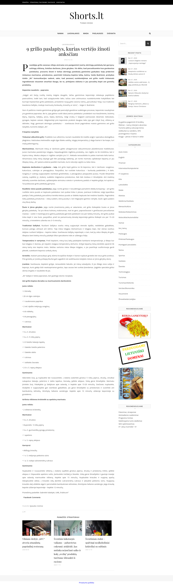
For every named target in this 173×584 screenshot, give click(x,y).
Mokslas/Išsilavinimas (127, 212)
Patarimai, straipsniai (127, 412)
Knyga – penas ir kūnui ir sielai (131, 136)
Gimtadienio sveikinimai (128, 415)
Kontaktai (60, 2)
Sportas (122, 255)
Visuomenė (123, 293)
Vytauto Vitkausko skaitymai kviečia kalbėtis (138, 94)
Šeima (121, 250)
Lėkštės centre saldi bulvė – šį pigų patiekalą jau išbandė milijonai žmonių (138, 83)
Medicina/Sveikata (126, 201)
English (122, 157)
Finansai (122, 163)
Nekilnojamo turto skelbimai (130, 421)
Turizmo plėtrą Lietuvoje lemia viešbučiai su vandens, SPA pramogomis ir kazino (131, 131)
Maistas (122, 195)
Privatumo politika (86, 582)
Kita (120, 179)
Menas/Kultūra (125, 206)
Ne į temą (123, 228)
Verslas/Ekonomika (126, 288)
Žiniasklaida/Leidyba (127, 299)
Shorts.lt (86, 15)
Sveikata (111, 33)
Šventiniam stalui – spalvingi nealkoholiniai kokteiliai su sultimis (97, 543)
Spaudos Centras (36, 506)
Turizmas (122, 277)
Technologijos (124, 272)
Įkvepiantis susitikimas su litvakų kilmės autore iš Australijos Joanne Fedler (137, 73)
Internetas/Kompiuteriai (128, 168)
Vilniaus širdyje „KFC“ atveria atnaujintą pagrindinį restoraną (33, 543)
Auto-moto (123, 152)
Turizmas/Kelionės (126, 283)
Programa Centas (126, 418)
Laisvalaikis (73, 33)
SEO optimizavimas (126, 424)
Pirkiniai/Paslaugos (126, 239)
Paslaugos (97, 33)
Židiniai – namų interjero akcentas (133, 125)
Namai (61, 33)
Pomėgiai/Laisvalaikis (127, 244)
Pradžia (25, 2)
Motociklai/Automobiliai (128, 217)
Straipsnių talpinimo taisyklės (42, 2)
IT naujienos (124, 173)
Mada (86, 33)
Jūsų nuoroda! (127, 426)
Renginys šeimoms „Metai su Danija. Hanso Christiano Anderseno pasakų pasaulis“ (138, 105)
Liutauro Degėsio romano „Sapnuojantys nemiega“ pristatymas (137, 62)
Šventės (122, 266)
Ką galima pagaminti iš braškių (131, 122)
